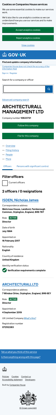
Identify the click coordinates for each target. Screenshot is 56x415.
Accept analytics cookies (28, 30)
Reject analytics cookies (28, 38)
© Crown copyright (28, 408)
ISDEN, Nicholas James (20, 200)
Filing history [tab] (12, 150)
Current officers (13, 183)
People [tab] (9, 154)
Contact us (26, 376)
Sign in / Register (9, 73)
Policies (5, 376)
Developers (30, 379)
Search (49, 89)
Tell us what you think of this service (19, 351)
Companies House (17, 385)
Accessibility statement (12, 379)
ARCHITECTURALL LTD (20, 284)
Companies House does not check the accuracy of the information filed (25, 67)
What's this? (30, 318)
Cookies (15, 376)
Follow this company (28, 125)
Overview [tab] (10, 145)
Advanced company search (15, 99)
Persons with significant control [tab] (33, 166)
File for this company (28, 135)
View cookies (28, 45)
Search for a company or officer (18, 79)
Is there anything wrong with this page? (20, 357)
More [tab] (8, 159)
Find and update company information (22, 62)
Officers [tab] (7, 166)
